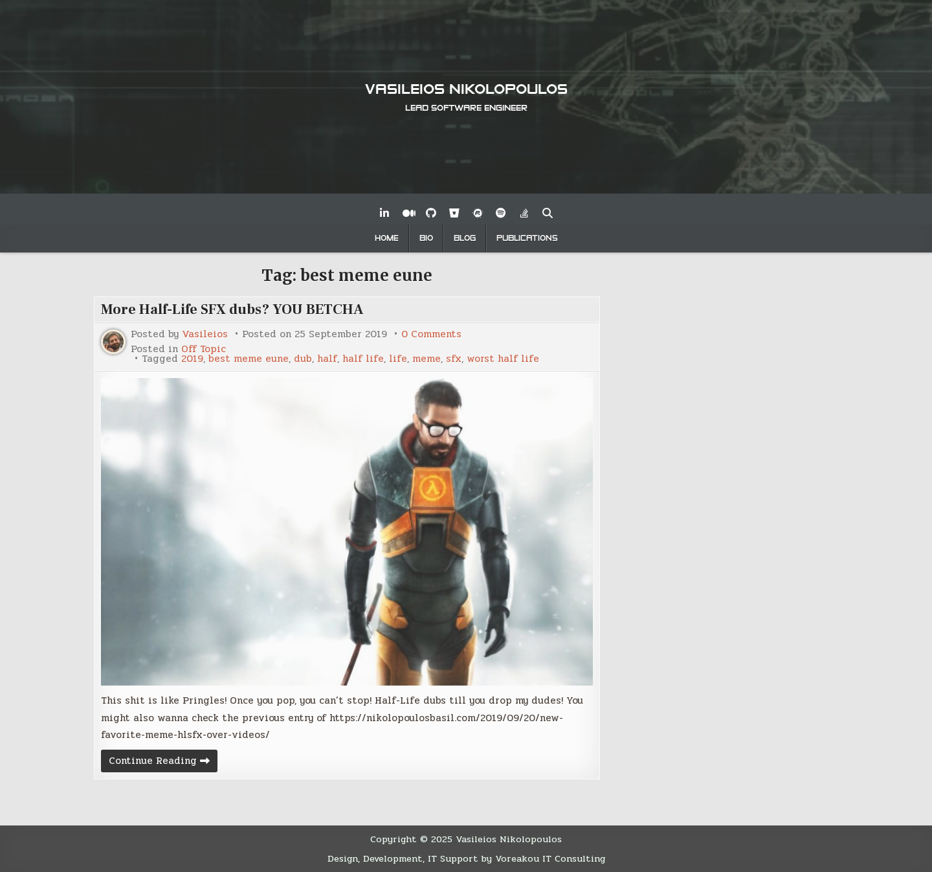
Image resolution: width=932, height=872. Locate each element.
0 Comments (431, 334)
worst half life (503, 359)
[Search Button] (547, 213)
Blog (465, 238)
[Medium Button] (408, 213)
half (327, 359)
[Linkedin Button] (384, 213)
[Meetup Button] (478, 213)
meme (426, 359)
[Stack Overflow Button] (524, 213)
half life (363, 359)
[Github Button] (431, 213)
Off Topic (203, 349)
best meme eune (248, 359)
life (398, 359)
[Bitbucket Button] (454, 213)
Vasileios (205, 334)
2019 (192, 359)
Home (387, 238)
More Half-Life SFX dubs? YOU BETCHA (232, 309)
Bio (426, 238)
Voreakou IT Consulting (550, 858)
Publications (527, 238)
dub (303, 359)
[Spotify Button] (501, 213)
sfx (453, 359)
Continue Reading (163, 762)
